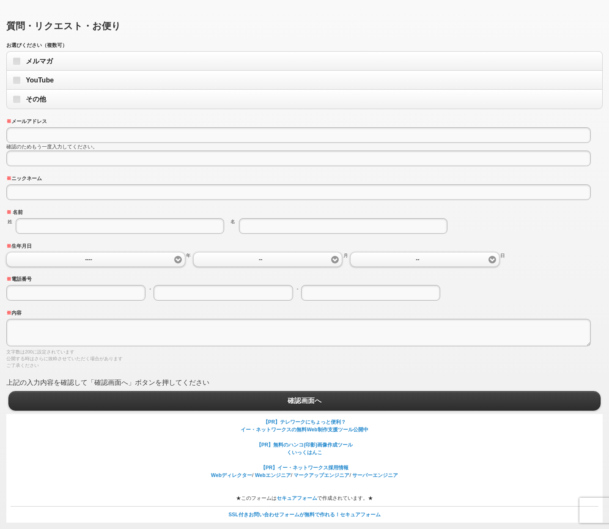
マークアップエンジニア (321, 475)
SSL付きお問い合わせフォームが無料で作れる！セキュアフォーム (304, 515)
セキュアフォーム (297, 498)
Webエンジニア (273, 475)
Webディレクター (231, 475)
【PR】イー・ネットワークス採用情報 (305, 468)
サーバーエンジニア (375, 475)
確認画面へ (304, 401)
